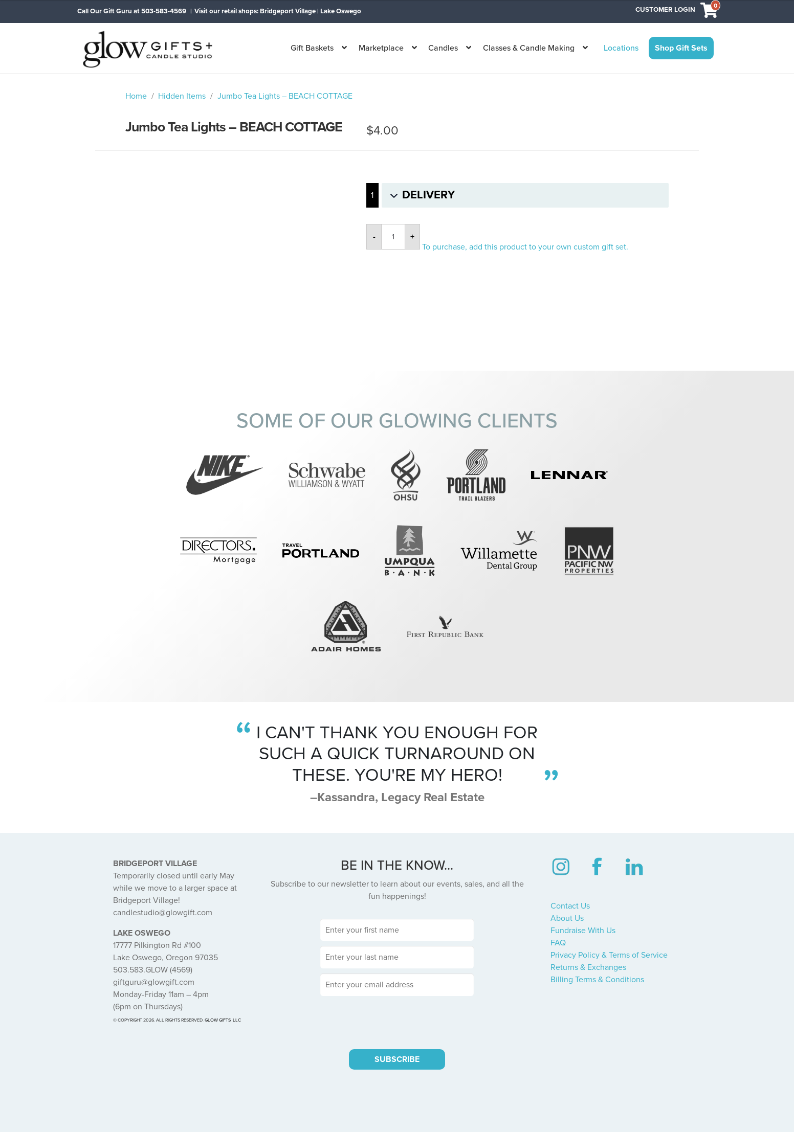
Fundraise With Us (582, 930)
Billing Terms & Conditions (597, 980)
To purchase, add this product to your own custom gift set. (525, 247)
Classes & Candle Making (529, 48)
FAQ (558, 943)
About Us (567, 918)
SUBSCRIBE (397, 1059)
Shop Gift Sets (681, 48)
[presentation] (397, 1021)
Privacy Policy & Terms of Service (609, 955)
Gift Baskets (312, 48)
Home (136, 96)
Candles (443, 48)
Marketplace (381, 48)
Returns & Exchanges (588, 967)
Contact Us (570, 906)
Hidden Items (182, 96)
